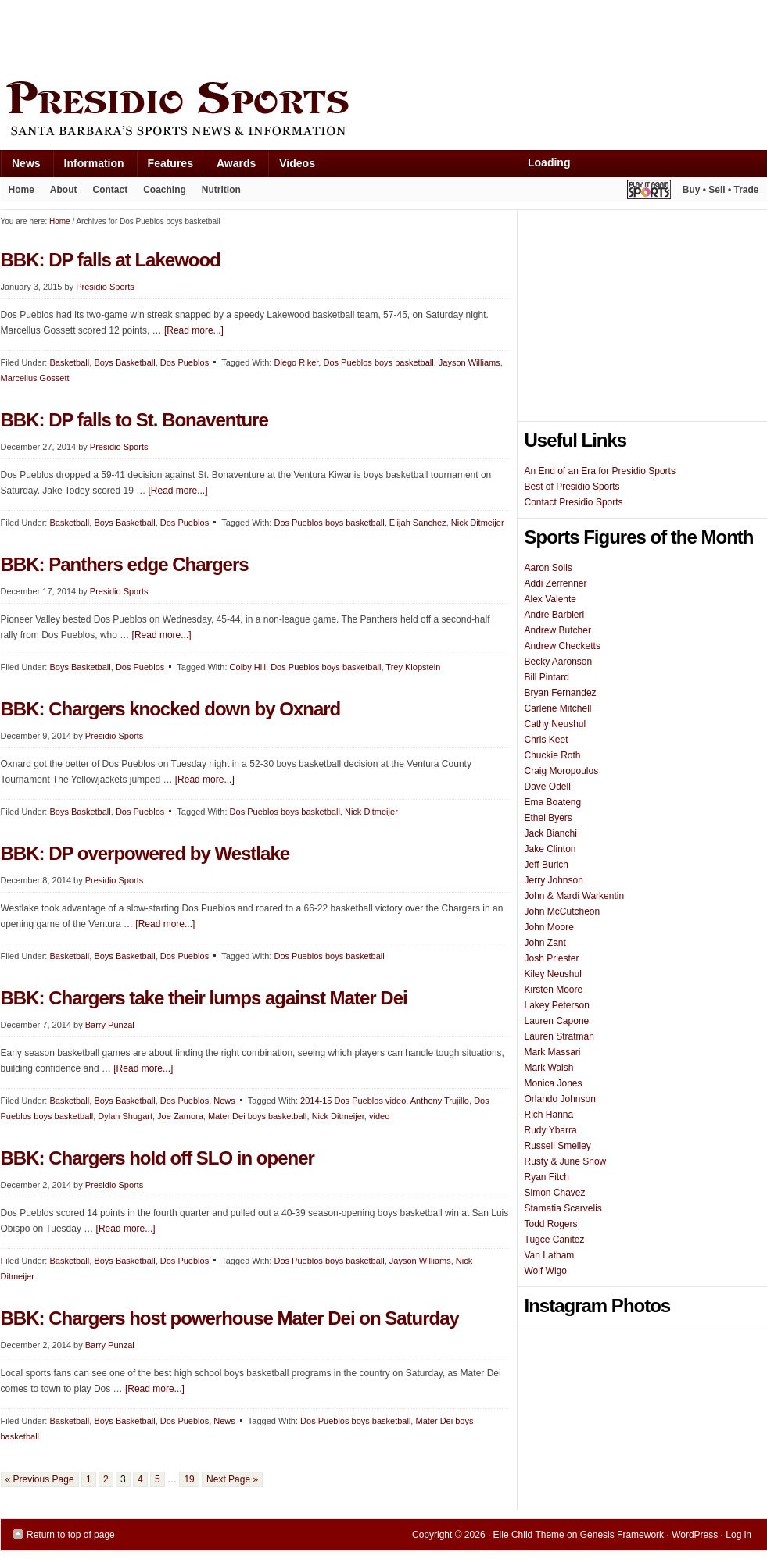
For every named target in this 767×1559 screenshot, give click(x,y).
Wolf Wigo (546, 1270)
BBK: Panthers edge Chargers (125, 564)
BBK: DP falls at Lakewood (110, 259)
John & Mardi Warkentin (575, 895)
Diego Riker (296, 362)
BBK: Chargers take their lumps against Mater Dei (204, 997)
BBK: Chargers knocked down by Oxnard (171, 708)
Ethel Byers (548, 817)
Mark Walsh (549, 1067)
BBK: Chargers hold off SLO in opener (157, 1157)
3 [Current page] (123, 1479)
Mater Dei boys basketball (257, 1116)
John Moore (549, 927)
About (59, 193)
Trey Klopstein (412, 667)
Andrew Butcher (558, 630)
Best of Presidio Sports (572, 486)
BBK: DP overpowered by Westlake (145, 853)
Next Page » (232, 1479)
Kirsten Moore (554, 989)
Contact (110, 189)
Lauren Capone (557, 1020)
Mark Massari (553, 1052)
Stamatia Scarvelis (563, 1208)
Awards (230, 167)
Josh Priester (552, 958)
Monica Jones (553, 1083)
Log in (738, 1534)
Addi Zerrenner (556, 583)
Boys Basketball (124, 362)
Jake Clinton (550, 849)
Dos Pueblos (184, 362)
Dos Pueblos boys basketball (378, 362)
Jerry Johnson (554, 880)
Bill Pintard (547, 677)
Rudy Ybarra (551, 1130)
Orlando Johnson (560, 1098)
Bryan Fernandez (561, 692)
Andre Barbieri (555, 614)
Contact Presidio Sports (574, 502)
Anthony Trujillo (439, 1100)
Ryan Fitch (547, 1177)
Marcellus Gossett (35, 378)
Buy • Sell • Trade (721, 189)
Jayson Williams (469, 362)
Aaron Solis (548, 567)
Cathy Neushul (555, 724)
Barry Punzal (109, 1024)
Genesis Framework (622, 1534)
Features (164, 167)
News (20, 167)
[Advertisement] (285, 37)
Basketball (69, 362)
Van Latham (550, 1255)
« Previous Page (39, 1479)
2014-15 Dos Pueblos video (353, 1100)
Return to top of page (71, 1534)
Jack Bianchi (551, 833)
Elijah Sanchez (417, 522)
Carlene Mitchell (558, 708)
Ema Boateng (553, 802)
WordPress (695, 1534)
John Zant (545, 942)
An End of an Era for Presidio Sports (600, 471)
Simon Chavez (555, 1192)
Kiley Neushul (553, 974)
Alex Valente (551, 599)
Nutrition (221, 189)
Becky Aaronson (559, 661)
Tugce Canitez (555, 1239)
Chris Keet (546, 739)
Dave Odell (548, 786)
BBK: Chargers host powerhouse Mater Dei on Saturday (230, 1318)
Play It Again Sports (649, 192)
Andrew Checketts (562, 645)
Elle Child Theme (528, 1534)
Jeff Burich (546, 864)
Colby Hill (248, 667)
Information (88, 167)
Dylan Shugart (125, 1116)
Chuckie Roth (553, 755)
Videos (297, 163)
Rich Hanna (549, 1114)
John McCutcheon (562, 911)
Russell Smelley (558, 1145)
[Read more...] (194, 330)
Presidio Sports (384, 111)
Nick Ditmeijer (477, 522)
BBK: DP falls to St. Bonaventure (134, 419)
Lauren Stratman (559, 1036)
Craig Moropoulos (562, 770)
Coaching (164, 189)
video (379, 1116)
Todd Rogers (551, 1223)
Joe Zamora (180, 1116)
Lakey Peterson (557, 1005)
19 (189, 1479)
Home (21, 189)
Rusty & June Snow (566, 1161)
